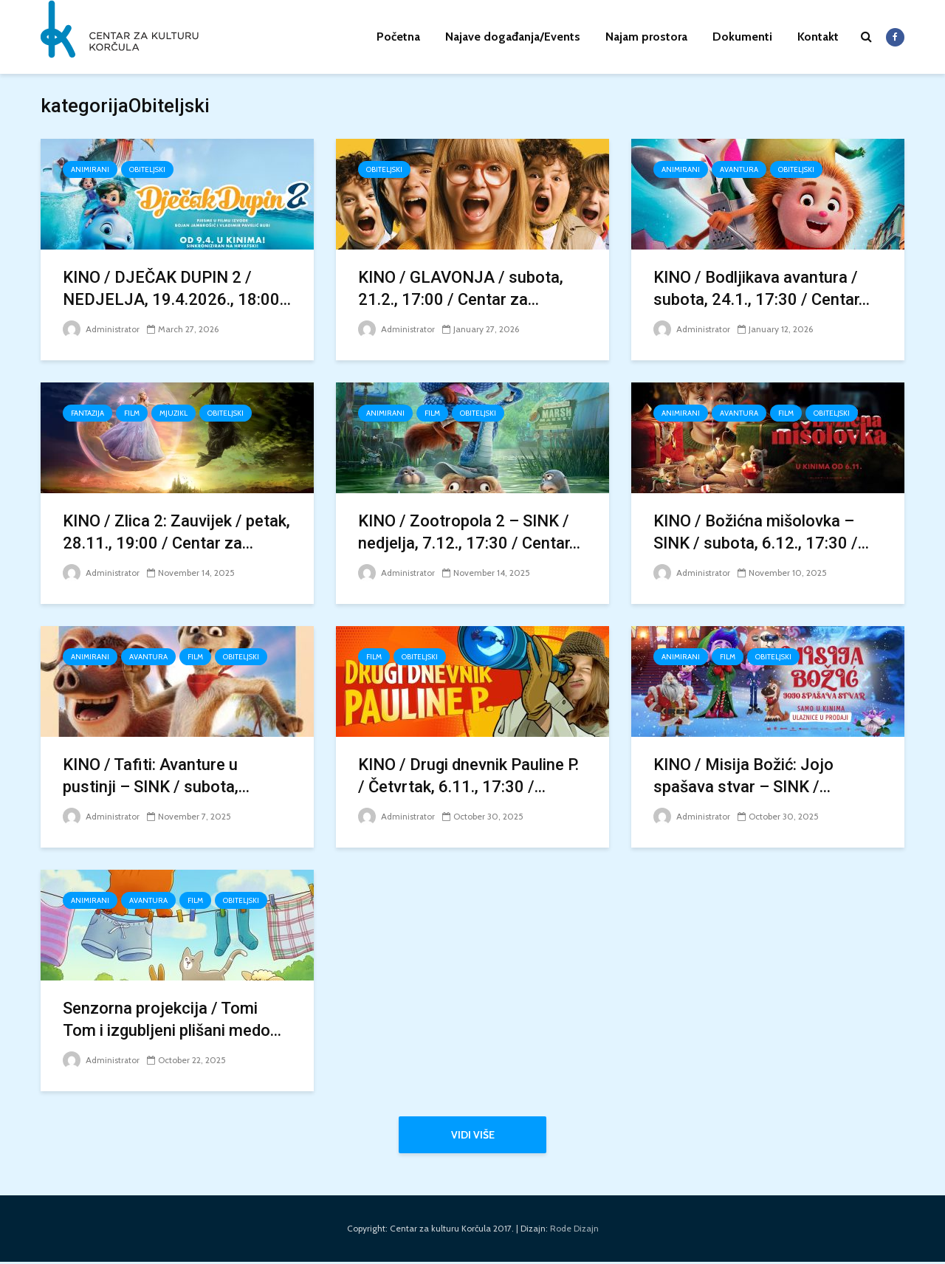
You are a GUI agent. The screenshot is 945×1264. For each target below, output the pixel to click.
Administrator (101, 328)
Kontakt (818, 37)
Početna (398, 37)
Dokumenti (742, 37)
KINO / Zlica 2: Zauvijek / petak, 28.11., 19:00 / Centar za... (176, 532)
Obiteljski (147, 169)
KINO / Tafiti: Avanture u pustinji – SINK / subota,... (156, 775)
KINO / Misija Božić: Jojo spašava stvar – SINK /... (743, 775)
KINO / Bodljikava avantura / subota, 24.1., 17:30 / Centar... (761, 288)
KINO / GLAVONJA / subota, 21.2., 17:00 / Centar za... (460, 288)
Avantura (739, 169)
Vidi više (473, 1134)
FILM (132, 413)
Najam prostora (646, 37)
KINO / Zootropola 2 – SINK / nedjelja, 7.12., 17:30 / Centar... (469, 532)
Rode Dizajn (574, 1230)
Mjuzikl (173, 413)
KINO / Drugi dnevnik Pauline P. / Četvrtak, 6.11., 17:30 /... (468, 775)
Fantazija (87, 413)
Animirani (90, 169)
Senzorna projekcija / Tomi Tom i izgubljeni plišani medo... (172, 1019)
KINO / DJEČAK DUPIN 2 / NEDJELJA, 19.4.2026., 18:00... (177, 288)
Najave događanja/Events (512, 37)
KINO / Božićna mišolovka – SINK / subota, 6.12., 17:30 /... (761, 532)
